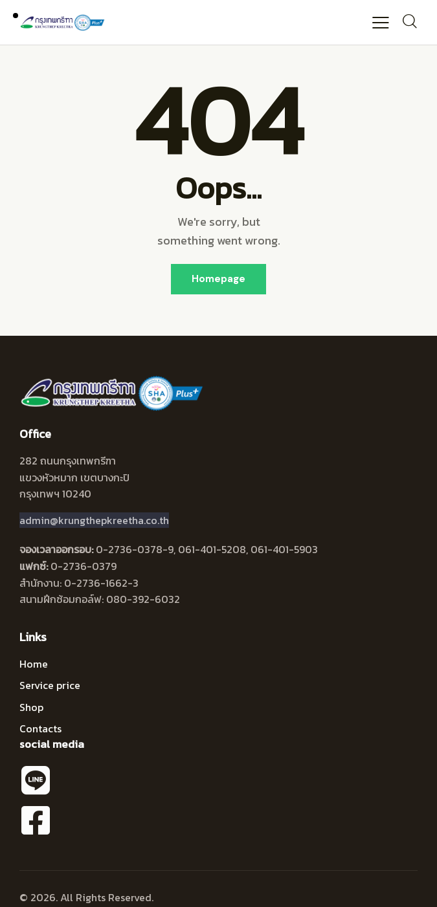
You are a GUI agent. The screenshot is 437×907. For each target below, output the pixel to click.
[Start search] (409, 21)
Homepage (218, 278)
